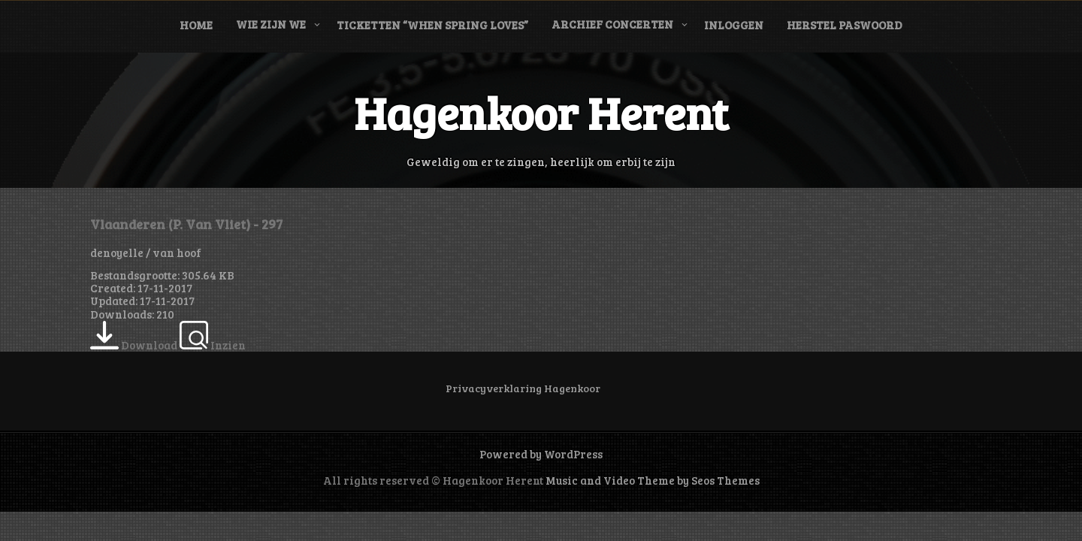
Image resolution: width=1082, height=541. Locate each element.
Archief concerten (612, 24)
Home (196, 24)
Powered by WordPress (541, 453)
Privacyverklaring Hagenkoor (523, 388)
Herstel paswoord (844, 24)
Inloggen (733, 24)
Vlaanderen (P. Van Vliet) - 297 (186, 224)
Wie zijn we (271, 24)
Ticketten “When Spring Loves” (432, 24)
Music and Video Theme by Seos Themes (653, 480)
